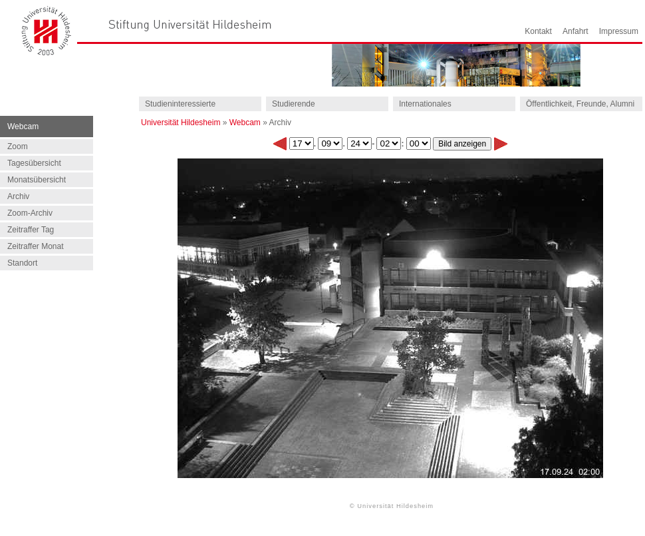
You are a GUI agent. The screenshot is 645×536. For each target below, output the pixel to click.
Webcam (245, 122)
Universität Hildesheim (180, 122)
